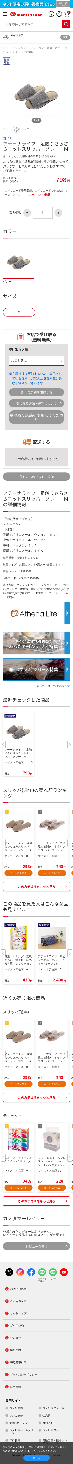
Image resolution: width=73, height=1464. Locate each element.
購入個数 (15, 212)
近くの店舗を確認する (36, 392)
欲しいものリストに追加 (36, 476)
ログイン (43, 1234)
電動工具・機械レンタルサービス (54, 1441)
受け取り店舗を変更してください (37, 417)
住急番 (46, 1415)
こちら (35, 1450)
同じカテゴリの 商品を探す (53, 685)
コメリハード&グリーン (21, 1431)
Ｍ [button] (19, 312)
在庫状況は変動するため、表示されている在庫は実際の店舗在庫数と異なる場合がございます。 (37, 378)
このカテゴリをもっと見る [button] (36, 886)
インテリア (19, 48)
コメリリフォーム (53, 1408)
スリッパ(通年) (24, 52)
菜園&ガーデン (18, 1422)
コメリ (8, 138)
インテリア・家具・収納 (46, 48)
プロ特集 (14, 1440)
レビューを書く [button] (36, 1246)
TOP (6, 48)
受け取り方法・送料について (36, 403)
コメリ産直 (16, 1408)
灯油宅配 (47, 1422)
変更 (65, 37)
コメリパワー (50, 1430)
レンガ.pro (16, 1415)
